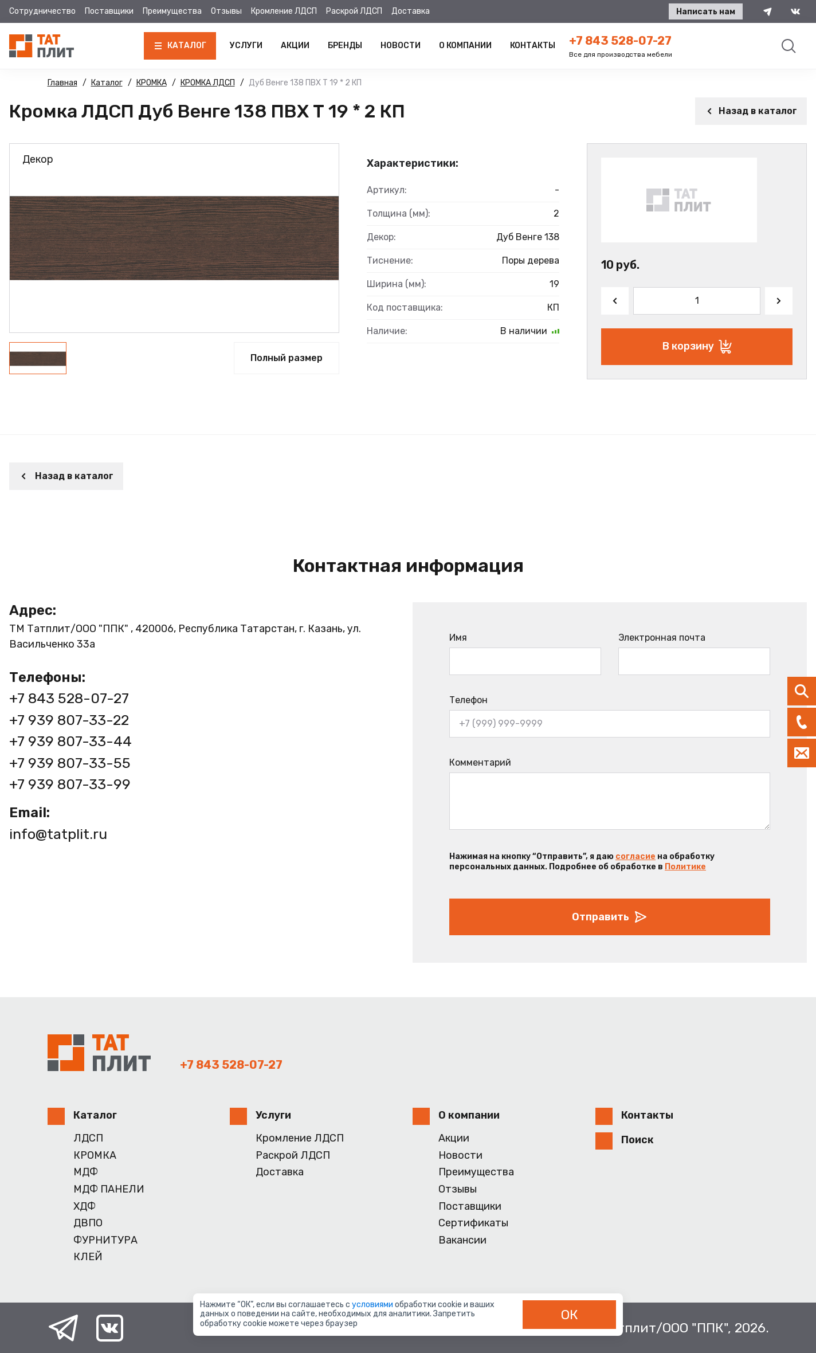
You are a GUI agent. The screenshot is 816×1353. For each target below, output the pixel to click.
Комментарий (480, 762)
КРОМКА (94, 1156)
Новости (400, 45)
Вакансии (462, 1240)
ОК (569, 1315)
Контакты (532, 45)
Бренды (345, 45)
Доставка (410, 11)
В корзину (697, 347)
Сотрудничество (42, 11)
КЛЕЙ (88, 1257)
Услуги (246, 45)
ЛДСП (88, 1138)
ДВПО (88, 1223)
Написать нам (705, 12)
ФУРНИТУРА (105, 1240)
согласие (635, 856)
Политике (685, 867)
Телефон (468, 700)
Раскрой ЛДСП (354, 11)
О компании (465, 45)
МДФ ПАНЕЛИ (108, 1189)
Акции (295, 45)
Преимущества (172, 11)
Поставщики (109, 11)
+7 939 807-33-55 (70, 763)
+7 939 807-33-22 (69, 720)
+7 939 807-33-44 (70, 741)
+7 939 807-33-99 (70, 784)
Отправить (610, 917)
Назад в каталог (751, 110)
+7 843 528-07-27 (620, 41)
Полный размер (286, 357)
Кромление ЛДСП (284, 11)
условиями (373, 1304)
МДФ (85, 1172)
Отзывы (226, 11)
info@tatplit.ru (58, 834)
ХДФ (84, 1207)
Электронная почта (661, 637)
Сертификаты (473, 1223)
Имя (458, 637)
